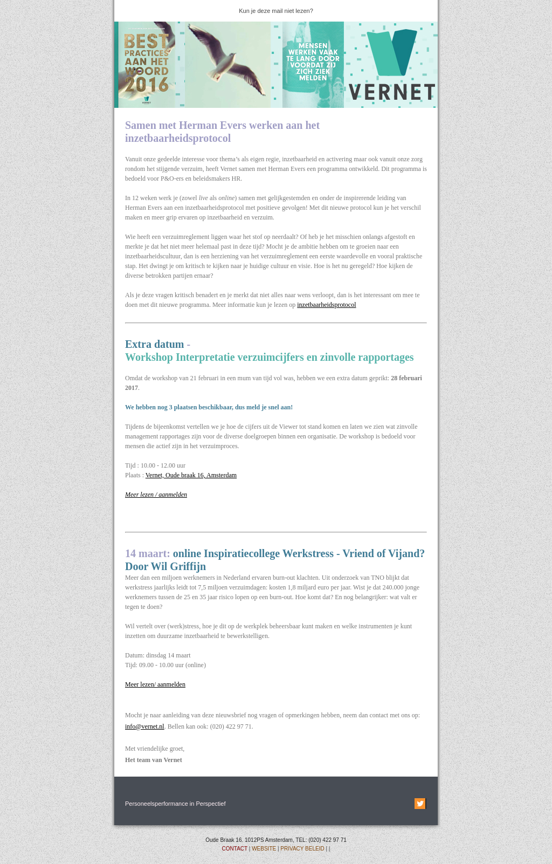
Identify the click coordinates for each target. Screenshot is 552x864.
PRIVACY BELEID (302, 849)
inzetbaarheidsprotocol (326, 304)
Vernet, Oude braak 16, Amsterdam (191, 475)
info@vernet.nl (144, 726)
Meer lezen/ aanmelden (155, 684)
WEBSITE (264, 849)
